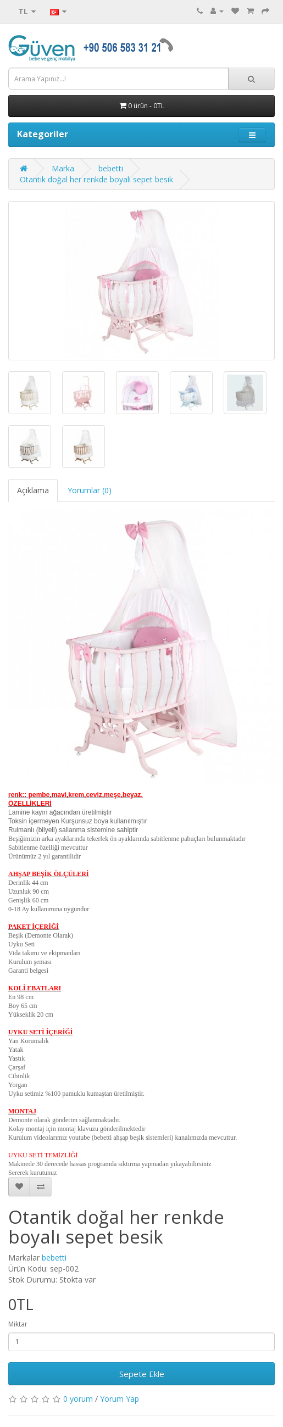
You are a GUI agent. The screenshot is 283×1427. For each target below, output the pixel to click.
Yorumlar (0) (90, 490)
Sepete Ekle (141, 1373)
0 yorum (78, 1398)
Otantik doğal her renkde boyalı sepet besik (96, 179)
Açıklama (33, 490)
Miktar (17, 1324)
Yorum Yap (119, 1398)
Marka (63, 168)
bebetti (110, 168)
